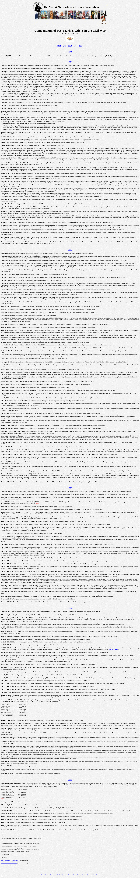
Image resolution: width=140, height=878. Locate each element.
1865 (81, 46)
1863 (70, 46)
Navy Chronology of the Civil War (9, 860)
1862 (64, 46)
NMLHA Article (113, 649)
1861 (59, 46)
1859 (70, 52)
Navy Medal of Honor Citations (9, 863)
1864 (75, 46)
